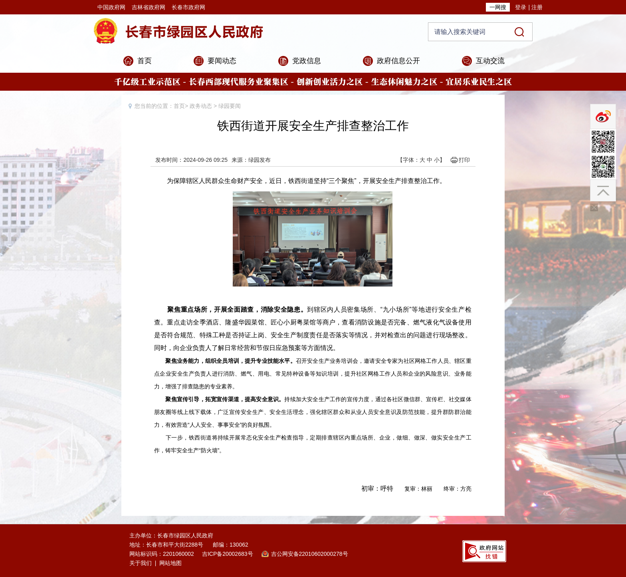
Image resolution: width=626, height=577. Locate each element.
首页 (144, 61)
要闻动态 (222, 61)
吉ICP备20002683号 (227, 554)
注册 (537, 7)
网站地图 (170, 563)
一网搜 (497, 7)
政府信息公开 (398, 61)
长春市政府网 (188, 7)
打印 (464, 160)
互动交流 (490, 61)
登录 (520, 7)
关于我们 (140, 563)
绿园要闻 (229, 106)
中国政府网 (111, 7)
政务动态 (201, 106)
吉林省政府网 (148, 7)
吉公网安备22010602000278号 (309, 554)
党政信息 (306, 61)
